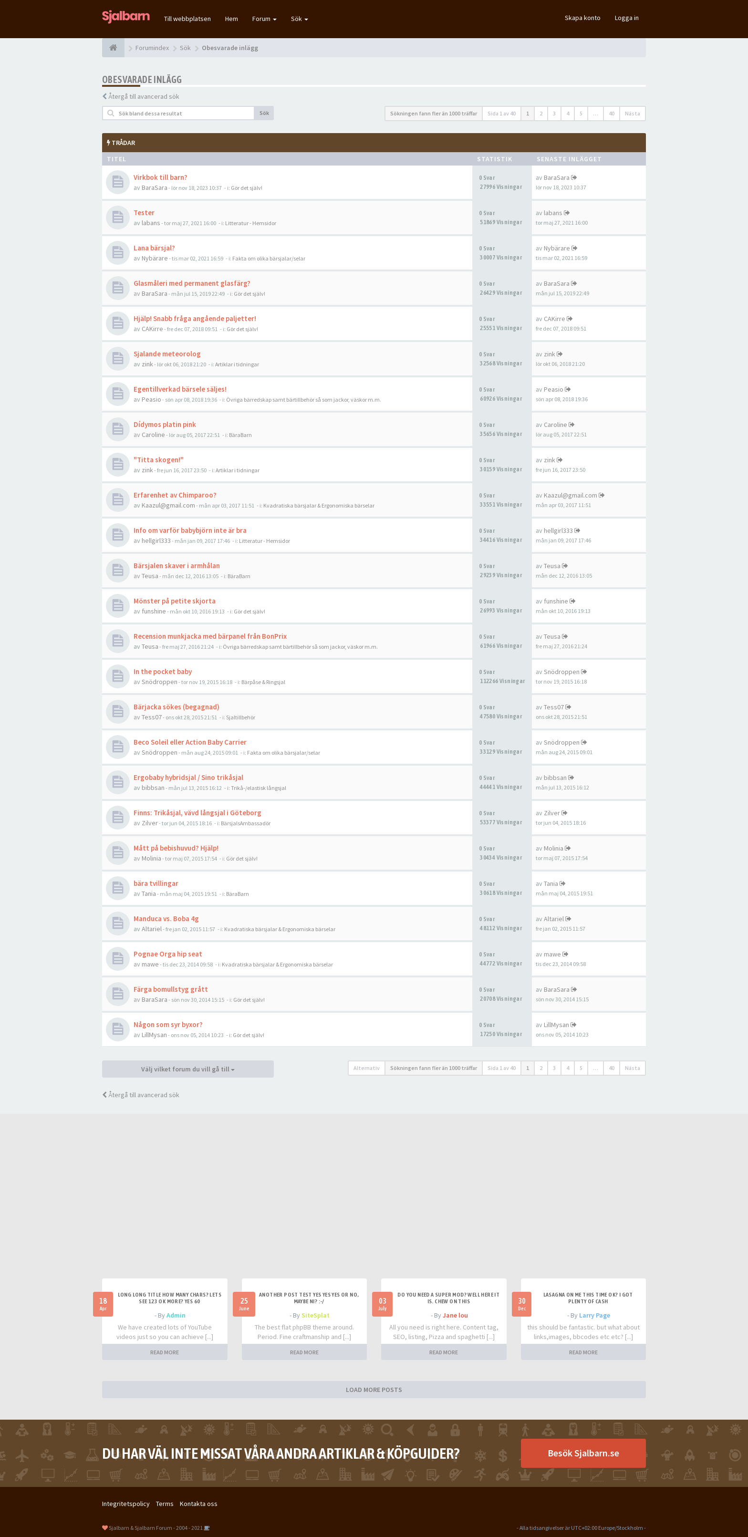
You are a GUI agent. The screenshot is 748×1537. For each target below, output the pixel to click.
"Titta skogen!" (159, 459)
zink (147, 364)
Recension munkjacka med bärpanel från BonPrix (210, 636)
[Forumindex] (113, 47)
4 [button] (567, 113)
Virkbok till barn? (160, 177)
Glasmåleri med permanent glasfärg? (192, 283)
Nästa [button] (632, 113)
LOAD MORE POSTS (374, 1389)
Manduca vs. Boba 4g (166, 918)
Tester (144, 212)
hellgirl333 (156, 540)
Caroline (153, 434)
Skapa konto (583, 17)
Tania (149, 893)
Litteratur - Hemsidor (250, 223)
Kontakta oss (199, 1503)
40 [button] (611, 113)
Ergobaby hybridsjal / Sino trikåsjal (188, 777)
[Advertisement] (374, 1207)
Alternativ (366, 1067)
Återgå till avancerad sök (143, 96)
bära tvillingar (156, 883)
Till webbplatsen (187, 18)
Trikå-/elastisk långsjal (258, 787)
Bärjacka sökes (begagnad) (176, 706)
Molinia (151, 858)
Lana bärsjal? (154, 247)
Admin (176, 1315)
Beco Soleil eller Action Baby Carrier (190, 742)
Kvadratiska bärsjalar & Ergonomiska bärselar (318, 505)
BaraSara (154, 187)
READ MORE (164, 1352)
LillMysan (154, 1034)
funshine (154, 611)
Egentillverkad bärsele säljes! (180, 389)
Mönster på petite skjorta (175, 600)
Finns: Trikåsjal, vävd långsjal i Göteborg (197, 812)
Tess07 (152, 717)
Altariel (152, 928)
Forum (264, 18)
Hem (231, 18)
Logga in (627, 17)
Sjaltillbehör (240, 717)
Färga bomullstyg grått (171, 989)
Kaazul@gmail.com (168, 505)
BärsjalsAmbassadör (245, 823)
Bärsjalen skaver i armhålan (177, 565)
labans (151, 222)
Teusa (150, 575)
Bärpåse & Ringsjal (263, 681)
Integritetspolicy (126, 1503)
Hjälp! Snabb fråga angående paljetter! (195, 318)
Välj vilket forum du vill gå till (188, 1069)
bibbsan (153, 787)
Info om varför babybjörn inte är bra (190, 530)
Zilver (150, 823)
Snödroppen (159, 681)
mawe (150, 964)
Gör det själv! (246, 187)
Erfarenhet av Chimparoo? (175, 494)
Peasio (151, 399)
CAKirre (152, 328)
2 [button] (541, 113)
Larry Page (594, 1315)
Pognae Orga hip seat (168, 953)
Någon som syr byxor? (168, 1024)
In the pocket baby (163, 671)
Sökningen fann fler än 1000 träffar (433, 113)
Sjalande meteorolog (167, 353)
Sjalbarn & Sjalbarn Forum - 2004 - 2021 (156, 1527)
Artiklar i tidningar (237, 364)
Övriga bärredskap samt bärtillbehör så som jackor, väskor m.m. (303, 399)
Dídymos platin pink (165, 424)
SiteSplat (315, 1315)
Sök (299, 18)
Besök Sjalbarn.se (583, 1453)
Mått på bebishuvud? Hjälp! (176, 847)
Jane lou (455, 1315)
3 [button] (554, 113)
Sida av (502, 113)
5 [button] (581, 113)
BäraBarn (240, 434)
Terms (165, 1503)
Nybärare (155, 258)
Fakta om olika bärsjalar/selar (268, 258)
